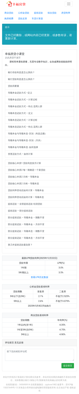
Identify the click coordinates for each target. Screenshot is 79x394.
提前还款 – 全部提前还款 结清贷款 (25, 204)
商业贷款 (8, 13)
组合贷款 (52, 13)
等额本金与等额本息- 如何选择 (23, 147)
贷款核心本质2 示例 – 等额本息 (23, 183)
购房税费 (8, 18)
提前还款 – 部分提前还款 (20, 210)
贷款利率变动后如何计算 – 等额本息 (26, 197)
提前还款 (38, 13)
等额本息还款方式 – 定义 (20, 113)
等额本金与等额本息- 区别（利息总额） (27, 133)
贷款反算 (22, 18)
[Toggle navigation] (69, 4)
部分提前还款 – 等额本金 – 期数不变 (26, 217)
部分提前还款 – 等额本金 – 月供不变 (26, 224)
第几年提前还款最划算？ (20, 244)
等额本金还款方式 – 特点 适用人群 (25, 106)
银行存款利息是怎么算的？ (21, 72)
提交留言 (67, 365)
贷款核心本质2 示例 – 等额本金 (23, 176)
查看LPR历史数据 (39, 277)
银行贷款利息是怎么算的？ (21, 79)
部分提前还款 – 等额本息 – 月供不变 (26, 238)
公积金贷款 (23, 13)
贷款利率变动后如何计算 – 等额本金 (26, 190)
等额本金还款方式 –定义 (20, 92)
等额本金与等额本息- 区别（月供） (25, 140)
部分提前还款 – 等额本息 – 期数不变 (26, 231)
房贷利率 (65, 13)
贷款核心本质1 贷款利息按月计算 (24, 163)
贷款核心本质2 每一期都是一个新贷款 (26, 170)
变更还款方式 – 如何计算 (20, 154)
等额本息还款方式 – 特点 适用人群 (25, 126)
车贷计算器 (37, 18)
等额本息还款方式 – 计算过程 (22, 120)
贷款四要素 (13, 86)
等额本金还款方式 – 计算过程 (22, 99)
